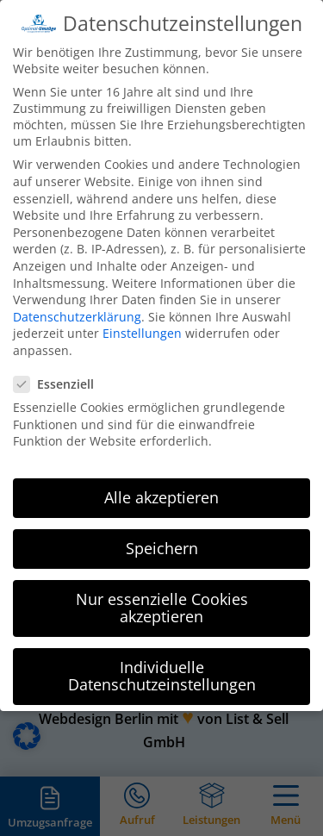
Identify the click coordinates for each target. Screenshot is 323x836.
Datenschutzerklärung (77, 299)
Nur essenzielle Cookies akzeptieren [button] (162, 590)
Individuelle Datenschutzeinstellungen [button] (162, 658)
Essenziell (61, 367)
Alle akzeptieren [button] (161, 480)
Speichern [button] (162, 531)
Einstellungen (142, 316)
